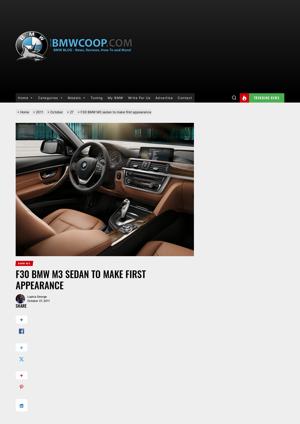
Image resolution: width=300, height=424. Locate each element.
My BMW (115, 98)
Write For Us (139, 98)
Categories (50, 98)
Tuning (97, 98)
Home (25, 98)
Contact (185, 98)
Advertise (164, 98)
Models (77, 98)
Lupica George (37, 296)
